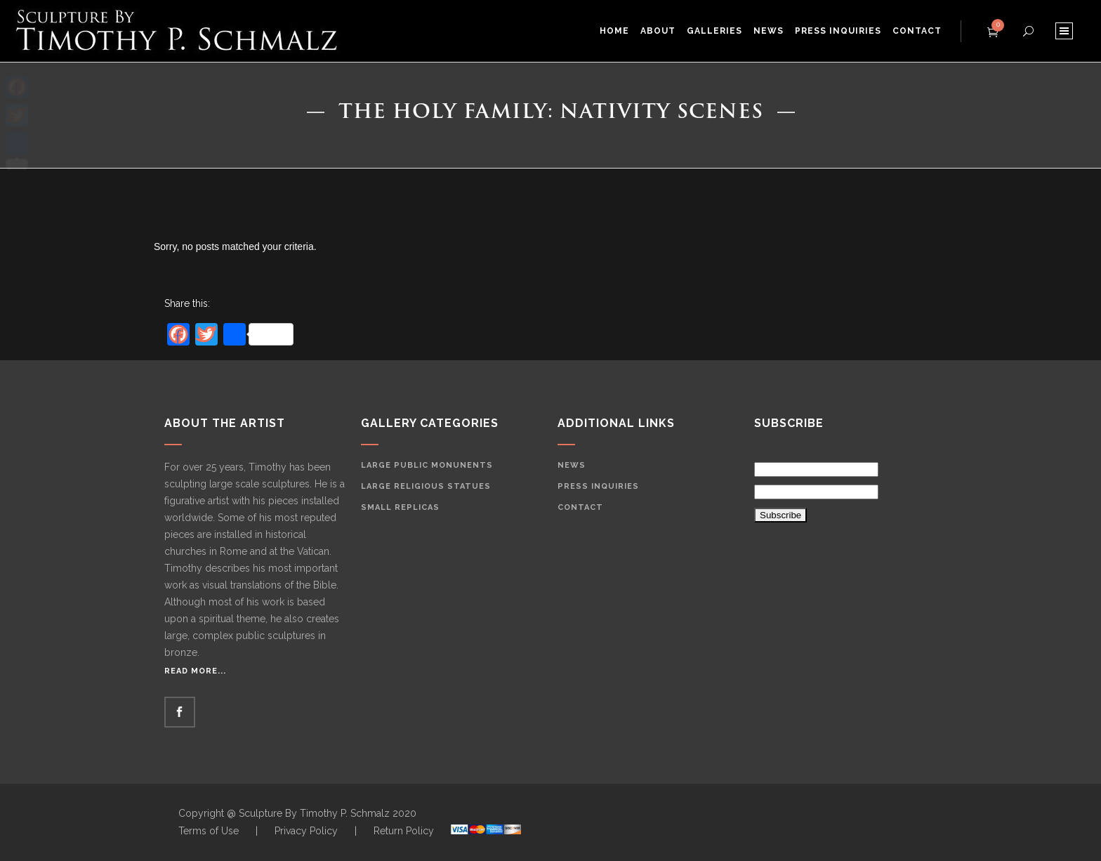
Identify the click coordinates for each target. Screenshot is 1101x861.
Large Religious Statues (426, 486)
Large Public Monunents (427, 465)
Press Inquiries (598, 486)
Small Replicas (400, 507)
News (572, 465)
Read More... (195, 671)
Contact (580, 507)
